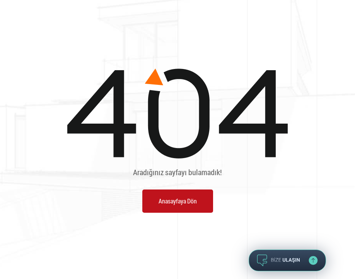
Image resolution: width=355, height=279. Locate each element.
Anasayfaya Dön (178, 201)
